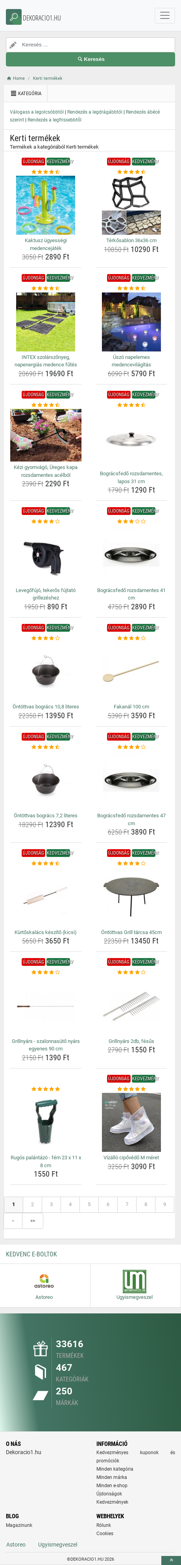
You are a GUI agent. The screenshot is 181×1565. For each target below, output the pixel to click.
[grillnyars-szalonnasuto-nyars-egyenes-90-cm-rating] (45, 973)
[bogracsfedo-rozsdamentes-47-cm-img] (131, 780)
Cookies (104, 1533)
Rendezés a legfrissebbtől (54, 120)
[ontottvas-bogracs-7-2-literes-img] (45, 780)
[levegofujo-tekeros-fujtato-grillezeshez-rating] (45, 522)
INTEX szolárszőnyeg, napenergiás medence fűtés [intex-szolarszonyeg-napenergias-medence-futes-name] (46, 361)
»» (32, 1220)
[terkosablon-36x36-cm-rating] (131, 172)
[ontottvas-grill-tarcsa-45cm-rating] (131, 864)
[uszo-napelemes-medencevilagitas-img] (131, 321)
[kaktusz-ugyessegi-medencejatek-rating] (45, 172)
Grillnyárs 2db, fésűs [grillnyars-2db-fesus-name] (131, 1041)
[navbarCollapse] (165, 16)
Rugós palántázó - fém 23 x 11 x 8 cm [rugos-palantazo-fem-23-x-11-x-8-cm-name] (46, 1161)
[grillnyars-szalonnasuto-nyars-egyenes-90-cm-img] (45, 1006)
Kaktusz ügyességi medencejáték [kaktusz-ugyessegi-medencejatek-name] (46, 244)
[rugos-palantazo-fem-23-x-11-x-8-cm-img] (45, 1122)
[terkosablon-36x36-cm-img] (131, 205)
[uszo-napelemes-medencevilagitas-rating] (131, 288)
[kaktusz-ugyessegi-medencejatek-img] (45, 205)
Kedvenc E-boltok (31, 1254)
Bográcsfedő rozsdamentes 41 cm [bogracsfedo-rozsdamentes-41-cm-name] (131, 594)
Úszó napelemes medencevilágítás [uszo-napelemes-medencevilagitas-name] (131, 361)
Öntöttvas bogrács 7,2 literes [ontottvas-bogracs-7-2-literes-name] (46, 815)
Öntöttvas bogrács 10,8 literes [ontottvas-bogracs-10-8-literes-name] (46, 707)
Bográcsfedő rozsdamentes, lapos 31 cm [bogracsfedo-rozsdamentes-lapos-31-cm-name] (131, 477)
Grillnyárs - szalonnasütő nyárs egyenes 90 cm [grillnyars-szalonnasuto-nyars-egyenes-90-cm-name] (46, 1045)
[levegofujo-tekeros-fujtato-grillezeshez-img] (45, 555)
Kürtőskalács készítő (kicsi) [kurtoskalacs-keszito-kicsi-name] (46, 932)
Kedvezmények (112, 1502)
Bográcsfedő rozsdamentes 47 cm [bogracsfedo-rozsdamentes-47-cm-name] (131, 819)
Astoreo (16, 1544)
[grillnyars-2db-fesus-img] (131, 1006)
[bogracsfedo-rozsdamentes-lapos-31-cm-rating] (131, 405)
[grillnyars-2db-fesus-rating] (131, 973)
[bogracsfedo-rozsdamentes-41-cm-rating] (131, 522)
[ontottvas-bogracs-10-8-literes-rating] (45, 638)
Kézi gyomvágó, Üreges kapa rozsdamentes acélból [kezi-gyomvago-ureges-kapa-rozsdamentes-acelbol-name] (46, 471)
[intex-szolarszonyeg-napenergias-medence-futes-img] (45, 321)
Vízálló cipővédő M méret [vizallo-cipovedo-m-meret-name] (131, 1157)
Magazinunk (19, 1525)
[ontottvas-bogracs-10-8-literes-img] (45, 671)
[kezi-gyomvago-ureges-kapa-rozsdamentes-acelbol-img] (45, 435)
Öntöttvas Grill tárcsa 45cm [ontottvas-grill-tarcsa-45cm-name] (131, 932)
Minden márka (111, 1477)
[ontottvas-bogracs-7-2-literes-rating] (45, 747)
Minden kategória (114, 1469)
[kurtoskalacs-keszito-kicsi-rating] (45, 864)
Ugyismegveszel (57, 1544)
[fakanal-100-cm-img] (131, 671)
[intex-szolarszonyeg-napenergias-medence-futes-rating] (45, 288)
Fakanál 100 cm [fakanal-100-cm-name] (131, 707)
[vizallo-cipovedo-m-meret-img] (131, 1122)
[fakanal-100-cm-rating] (131, 638)
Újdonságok (109, 1494)
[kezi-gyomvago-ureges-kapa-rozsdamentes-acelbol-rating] (45, 405)
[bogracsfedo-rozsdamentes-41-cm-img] (131, 555)
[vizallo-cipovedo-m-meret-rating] (131, 1089)
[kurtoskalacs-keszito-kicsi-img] (45, 897)
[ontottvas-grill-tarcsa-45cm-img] (131, 897)
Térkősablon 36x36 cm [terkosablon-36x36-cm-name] (131, 240)
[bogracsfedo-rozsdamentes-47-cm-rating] (131, 747)
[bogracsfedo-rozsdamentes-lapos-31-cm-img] (131, 438)
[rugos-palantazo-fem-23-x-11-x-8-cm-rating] (45, 1089)
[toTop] (171, 1560)
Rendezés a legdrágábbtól (94, 112)
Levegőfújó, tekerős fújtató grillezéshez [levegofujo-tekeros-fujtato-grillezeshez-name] (46, 594)
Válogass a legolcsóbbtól (37, 112)
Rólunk (103, 1525)
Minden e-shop (111, 1485)
